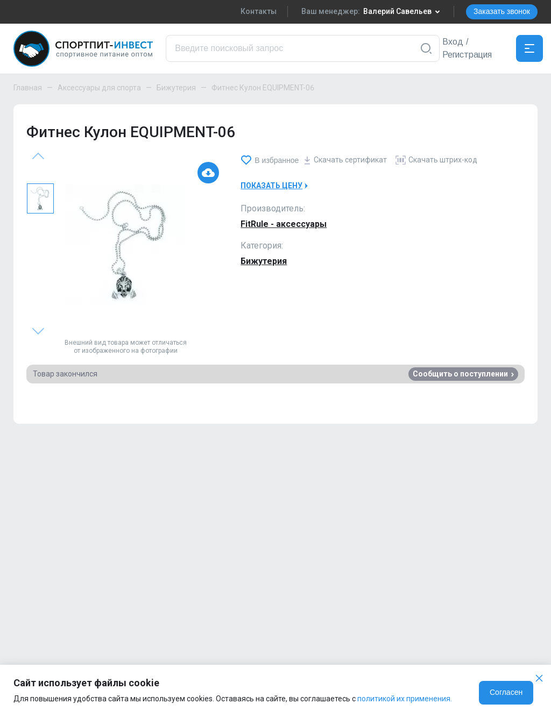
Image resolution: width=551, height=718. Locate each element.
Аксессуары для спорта (99, 87)
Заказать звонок (502, 11)
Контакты (259, 11)
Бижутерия (176, 87)
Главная (27, 87)
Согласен (506, 692)
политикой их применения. (404, 698)
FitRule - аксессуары (284, 224)
